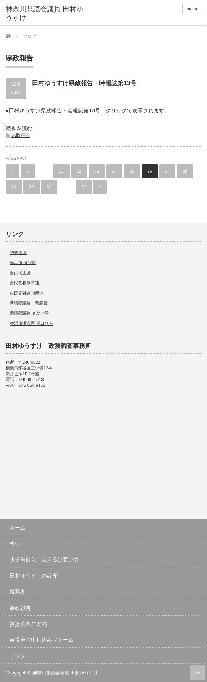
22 (79, 171)
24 (114, 171)
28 (185, 171)
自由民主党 (20, 273)
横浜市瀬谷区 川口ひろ (31, 323)
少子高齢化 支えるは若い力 (44, 559)
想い (15, 544)
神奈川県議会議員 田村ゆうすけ (44, 13)
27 (167, 171)
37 (84, 187)
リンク (18, 656)
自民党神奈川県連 (26, 293)
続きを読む (19, 128)
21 (61, 171)
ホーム (18, 528)
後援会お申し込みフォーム (42, 640)
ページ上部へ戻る (197, 672)
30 (31, 187)
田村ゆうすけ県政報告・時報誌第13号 (84, 83)
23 (97, 171)
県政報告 (20, 135)
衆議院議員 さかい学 (29, 313)
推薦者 (18, 591)
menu (191, 8)
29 (13, 187)
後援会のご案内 (28, 624)
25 (132, 171)
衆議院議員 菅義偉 (29, 303)
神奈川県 (18, 252)
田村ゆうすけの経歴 (34, 576)
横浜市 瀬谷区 (23, 262)
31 (49, 187)
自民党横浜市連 (24, 282)
